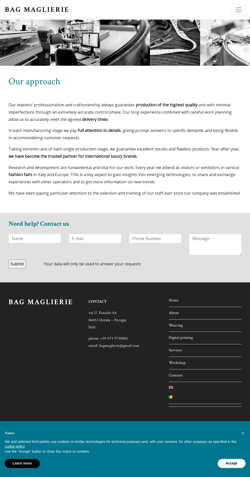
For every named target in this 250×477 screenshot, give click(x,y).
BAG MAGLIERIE (37, 9)
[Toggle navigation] (238, 10)
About (174, 312)
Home (174, 300)
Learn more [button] (22, 463)
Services (175, 350)
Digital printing (181, 337)
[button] (243, 433)
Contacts (176, 375)
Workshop (177, 362)
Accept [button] (231, 463)
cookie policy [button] (15, 446)
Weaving (176, 325)
